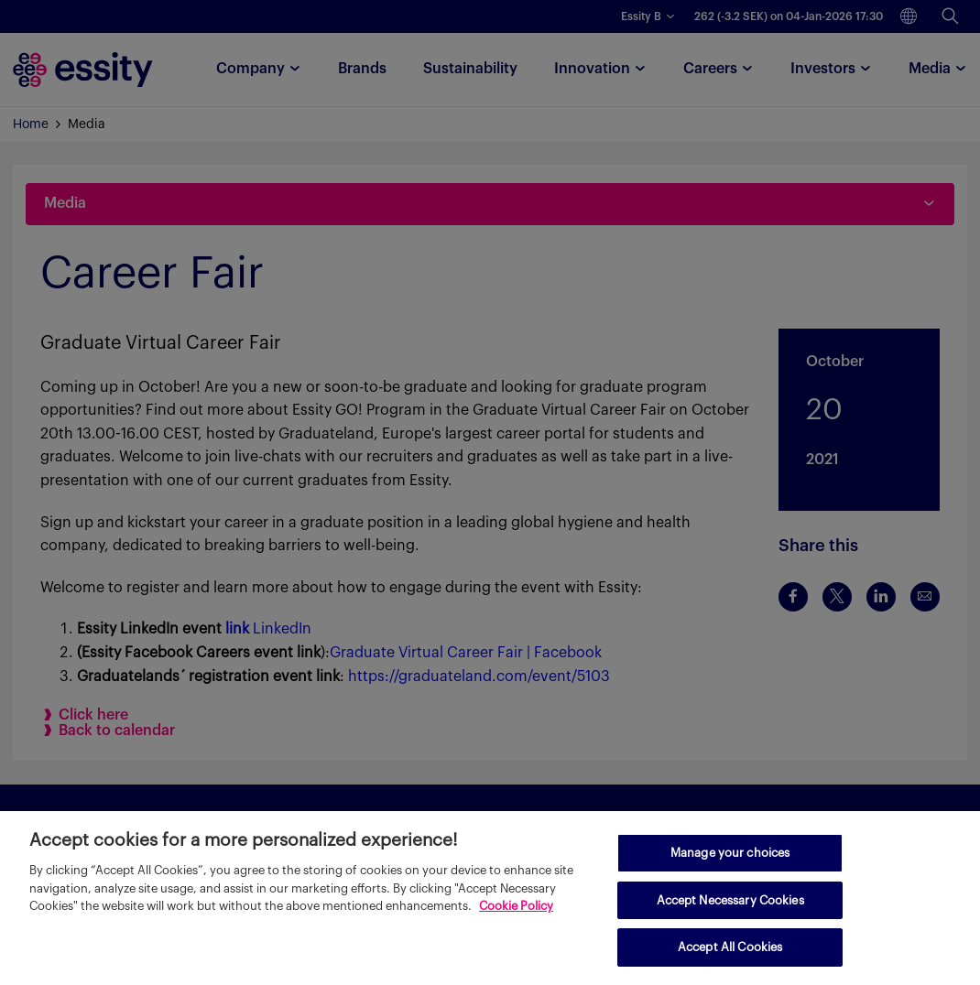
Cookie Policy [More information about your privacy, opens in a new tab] (516, 906)
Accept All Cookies (730, 947)
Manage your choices (729, 853)
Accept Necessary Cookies (730, 900)
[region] (490, 898)
